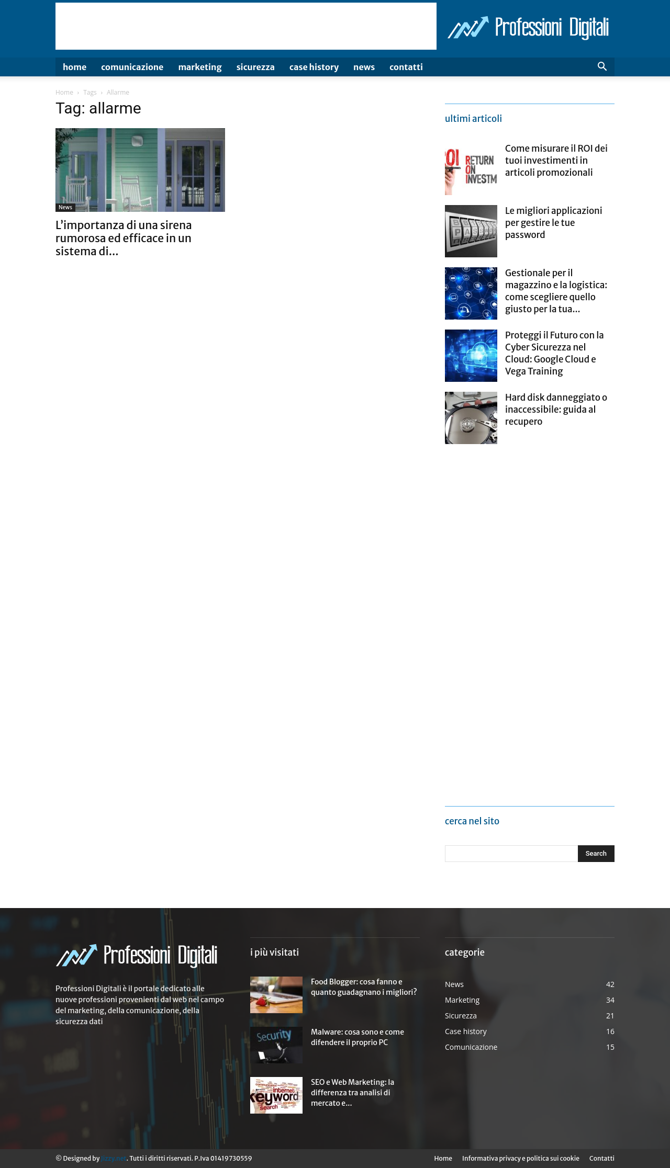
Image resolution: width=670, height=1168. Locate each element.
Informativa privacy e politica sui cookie (520, 1158)
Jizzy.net (113, 1158)
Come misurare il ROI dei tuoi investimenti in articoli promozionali (556, 160)
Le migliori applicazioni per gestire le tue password (553, 223)
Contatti (406, 67)
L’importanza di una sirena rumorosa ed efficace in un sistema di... (123, 238)
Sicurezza (256, 67)
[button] (602, 68)
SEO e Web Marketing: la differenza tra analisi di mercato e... (352, 1093)
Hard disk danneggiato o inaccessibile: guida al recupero (556, 409)
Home (74, 67)
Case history (314, 67)
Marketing (199, 67)
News (364, 67)
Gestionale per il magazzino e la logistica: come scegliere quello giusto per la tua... (556, 291)
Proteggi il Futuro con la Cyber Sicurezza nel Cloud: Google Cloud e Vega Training (554, 353)
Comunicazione (132, 67)
